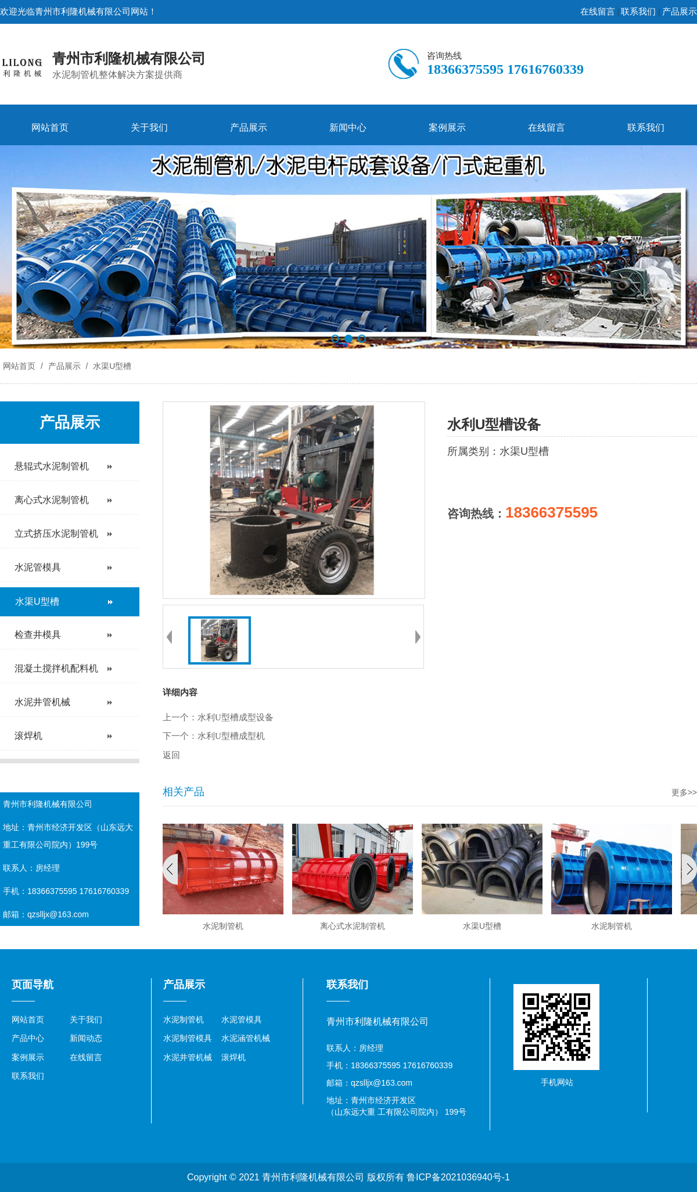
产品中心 (28, 1038)
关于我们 (149, 127)
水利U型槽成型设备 (235, 717)
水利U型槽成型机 (231, 736)
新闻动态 (86, 1038)
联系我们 (638, 11)
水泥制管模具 (187, 1038)
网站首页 (50, 127)
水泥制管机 (183, 1019)
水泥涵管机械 (245, 1038)
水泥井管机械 (187, 1057)
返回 (171, 755)
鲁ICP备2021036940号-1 (458, 1177)
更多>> (684, 792)
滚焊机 (233, 1057)
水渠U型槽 (111, 366)
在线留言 (597, 11)
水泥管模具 (241, 1019)
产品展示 (679, 11)
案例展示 (447, 127)
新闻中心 (348, 127)
